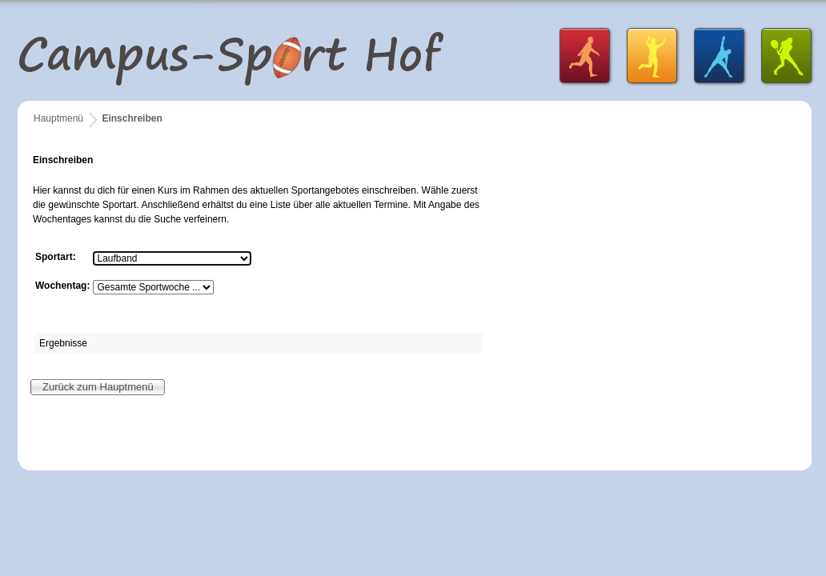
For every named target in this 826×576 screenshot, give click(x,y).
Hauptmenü (58, 118)
